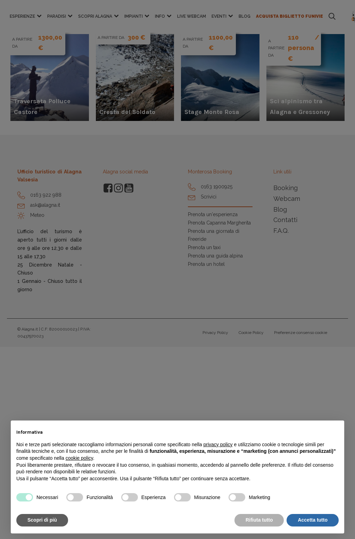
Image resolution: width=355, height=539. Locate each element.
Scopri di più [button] (42, 520)
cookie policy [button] (79, 458)
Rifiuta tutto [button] (259, 520)
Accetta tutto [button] (313, 520)
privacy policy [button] (218, 444)
